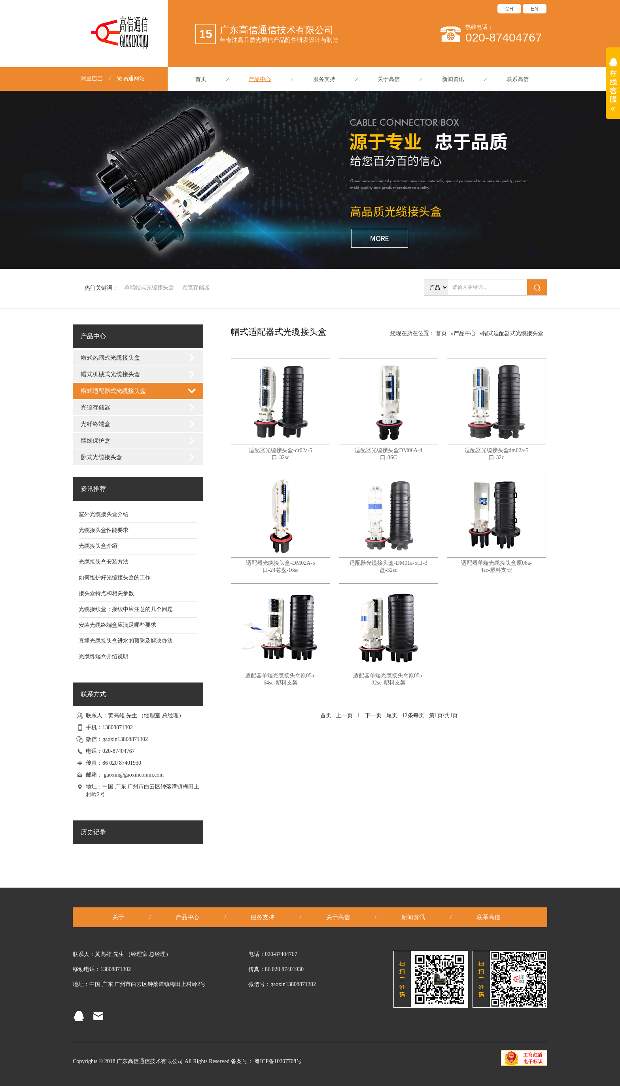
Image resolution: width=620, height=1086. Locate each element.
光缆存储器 (196, 287)
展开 (613, 89)
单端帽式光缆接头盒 (149, 287)
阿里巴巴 (92, 78)
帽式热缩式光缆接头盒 (110, 357)
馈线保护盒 (95, 440)
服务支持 (324, 79)
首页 (200, 79)
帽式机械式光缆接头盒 (110, 374)
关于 (118, 917)
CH (509, 9)
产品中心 (260, 79)
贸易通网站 (131, 78)
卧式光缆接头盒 (101, 457)
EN (534, 9)
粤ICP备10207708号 (278, 1061)
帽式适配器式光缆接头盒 (113, 391)
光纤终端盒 (95, 424)
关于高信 (389, 79)
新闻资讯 (453, 79)
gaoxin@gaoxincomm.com (134, 775)
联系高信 (518, 79)
